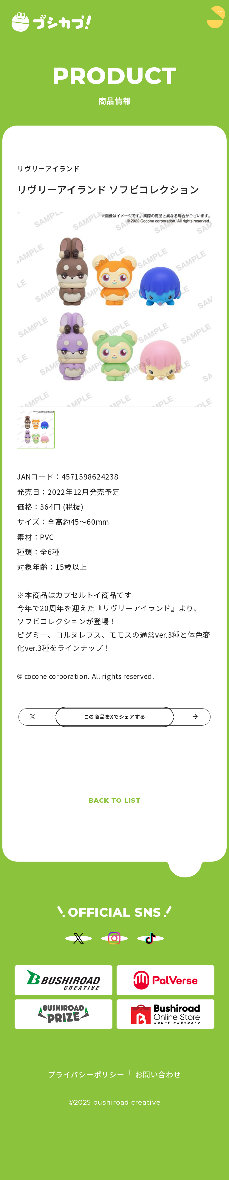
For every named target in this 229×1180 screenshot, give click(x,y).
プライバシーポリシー (86, 1118)
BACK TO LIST (114, 818)
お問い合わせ (158, 1118)
